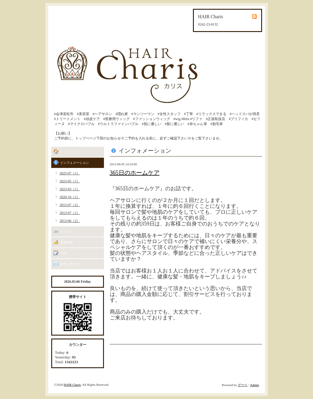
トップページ (69, 152)
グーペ (242, 385)
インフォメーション (74, 162)
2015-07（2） (70, 205)
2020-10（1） (70, 197)
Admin (254, 385)
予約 (63, 253)
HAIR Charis (72, 384)
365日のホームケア (135, 172)
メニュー (66, 231)
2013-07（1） (70, 213)
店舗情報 (66, 242)
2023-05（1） (70, 181)
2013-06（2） (70, 221)
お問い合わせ (69, 264)
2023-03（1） (70, 189)
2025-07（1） (70, 173)
